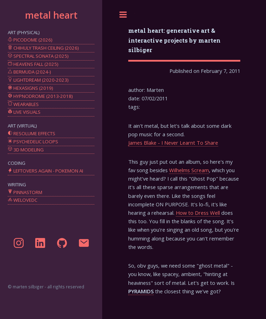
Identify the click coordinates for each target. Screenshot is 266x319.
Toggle (123, 14)
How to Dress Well (198, 212)
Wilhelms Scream (189, 170)
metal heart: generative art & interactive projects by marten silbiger (174, 40)
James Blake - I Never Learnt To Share (173, 142)
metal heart (51, 15)
